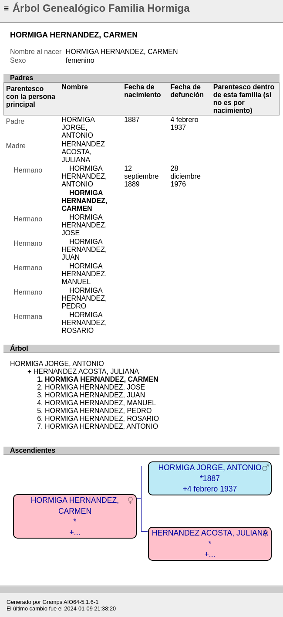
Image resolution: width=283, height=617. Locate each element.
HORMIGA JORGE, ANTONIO (77, 127)
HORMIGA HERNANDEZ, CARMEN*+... (75, 516)
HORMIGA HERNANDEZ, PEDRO (84, 298)
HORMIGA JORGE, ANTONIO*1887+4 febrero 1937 (209, 478)
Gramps (53, 602)
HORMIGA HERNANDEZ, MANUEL (84, 273)
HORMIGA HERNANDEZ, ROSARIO (84, 322)
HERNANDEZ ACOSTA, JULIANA (83, 151)
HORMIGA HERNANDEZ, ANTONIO (84, 176)
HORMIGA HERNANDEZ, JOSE (84, 225)
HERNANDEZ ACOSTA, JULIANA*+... (210, 544)
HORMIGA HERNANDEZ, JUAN (84, 249)
